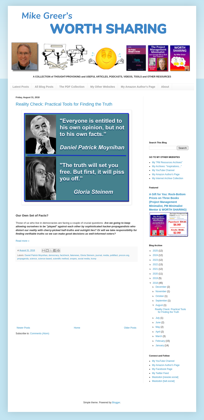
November (161, 291)
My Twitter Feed (160, 373)
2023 (156, 260)
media (106, 255)
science (33, 258)
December (161, 287)
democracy (54, 255)
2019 (156, 278)
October (160, 296)
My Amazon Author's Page (165, 174)
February (161, 341)
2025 (156, 250)
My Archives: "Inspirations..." (167, 166)
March (159, 336)
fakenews (74, 255)
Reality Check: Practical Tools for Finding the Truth (64, 104)
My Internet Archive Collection (167, 178)
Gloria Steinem (87, 255)
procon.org (124, 255)
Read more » (22, 240)
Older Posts (130, 327)
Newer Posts (23, 327)
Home (77, 327)
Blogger (116, 402)
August (160, 305)
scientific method (61, 258)
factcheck (64, 255)
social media (84, 258)
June (158, 322)
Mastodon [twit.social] (163, 381)
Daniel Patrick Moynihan (36, 255)
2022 (156, 264)
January (160, 345)
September (162, 300)
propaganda (23, 258)
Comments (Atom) (39, 333)
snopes (73, 258)
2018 (156, 283)
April (158, 331)
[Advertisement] (76, 293)
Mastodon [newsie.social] (165, 377)
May (158, 327)
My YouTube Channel (163, 170)
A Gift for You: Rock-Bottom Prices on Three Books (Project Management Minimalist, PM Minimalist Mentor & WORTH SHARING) (168, 202)
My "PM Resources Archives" (167, 162)
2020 (156, 273)
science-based (45, 258)
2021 (156, 269)
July (158, 318)
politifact (114, 255)
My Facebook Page (162, 369)
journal (99, 255)
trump (93, 258)
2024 (156, 255)
